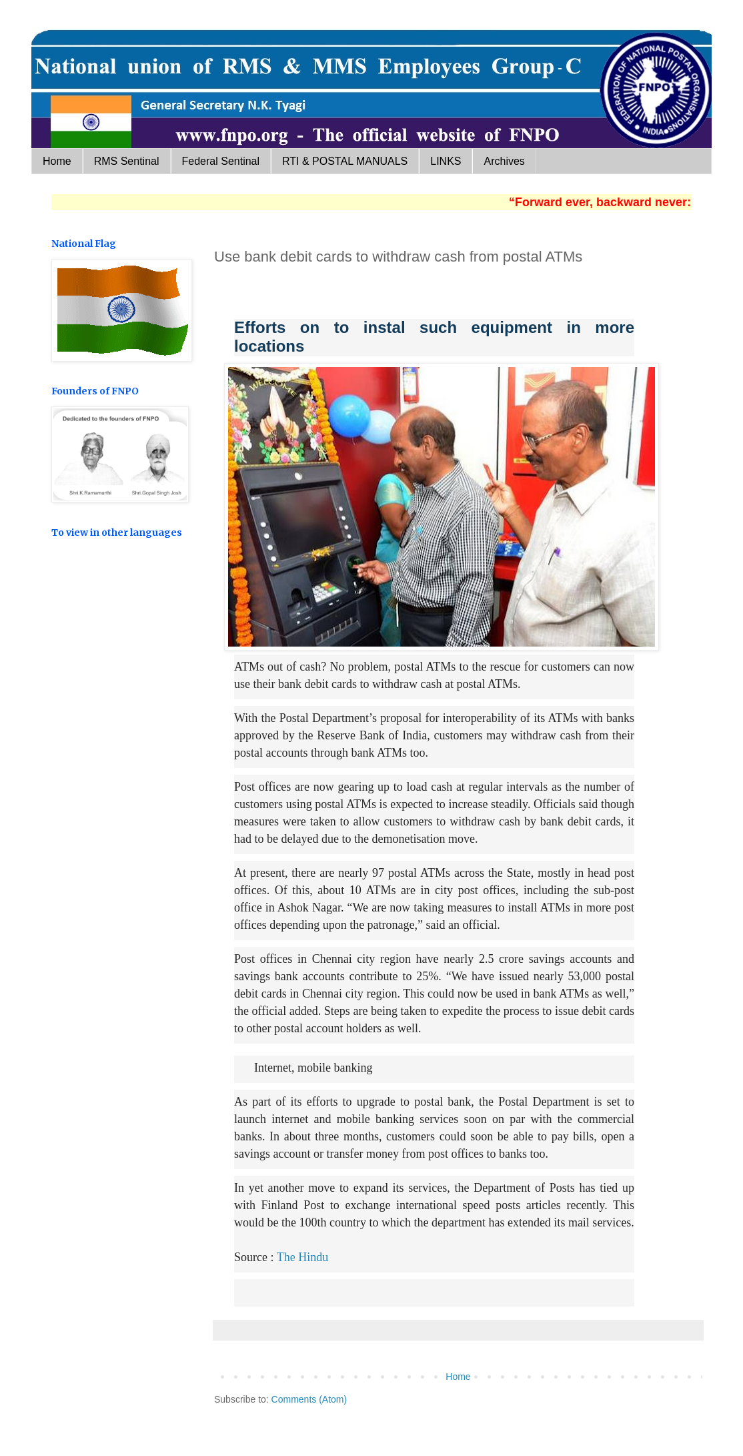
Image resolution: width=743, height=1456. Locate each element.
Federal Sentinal (221, 161)
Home (57, 161)
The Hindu (302, 1257)
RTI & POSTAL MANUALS (345, 161)
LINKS (445, 161)
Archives (504, 161)
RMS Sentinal (126, 161)
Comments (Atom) (309, 1399)
